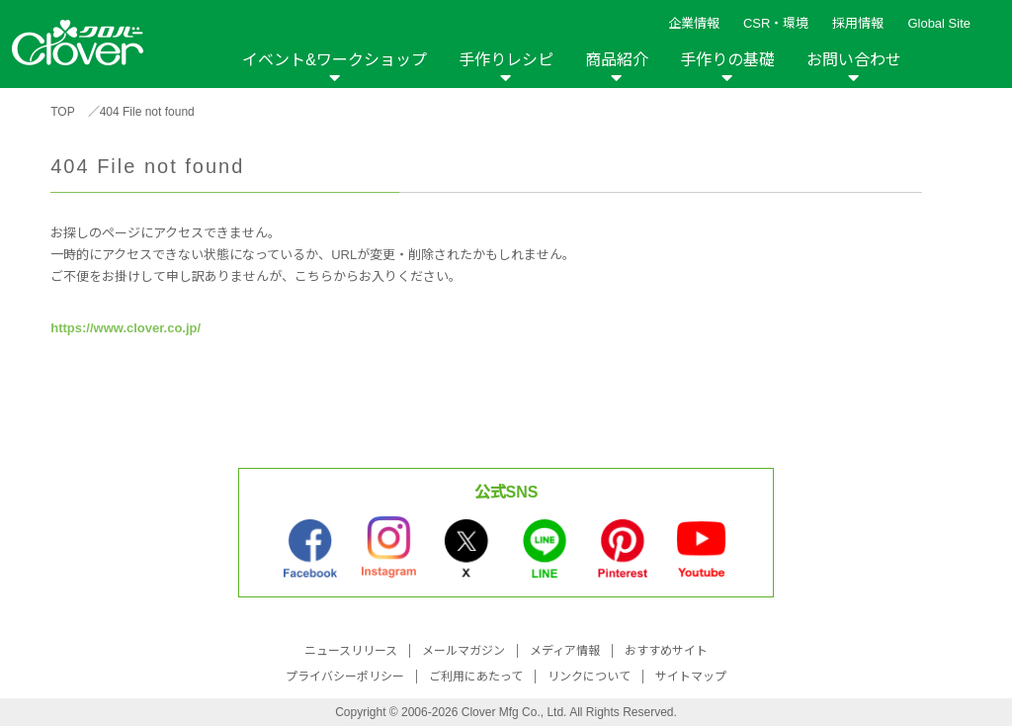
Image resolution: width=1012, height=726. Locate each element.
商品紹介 (616, 59)
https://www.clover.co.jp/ (125, 327)
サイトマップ (690, 676)
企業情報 (693, 23)
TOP (62, 112)
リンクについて (589, 676)
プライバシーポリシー (345, 676)
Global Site (938, 23)
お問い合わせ (853, 59)
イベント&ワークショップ (334, 59)
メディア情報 (565, 651)
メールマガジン (463, 651)
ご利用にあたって (476, 676)
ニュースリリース (350, 651)
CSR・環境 (775, 23)
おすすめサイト (666, 651)
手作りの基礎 (727, 59)
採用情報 (858, 23)
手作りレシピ (506, 59)
